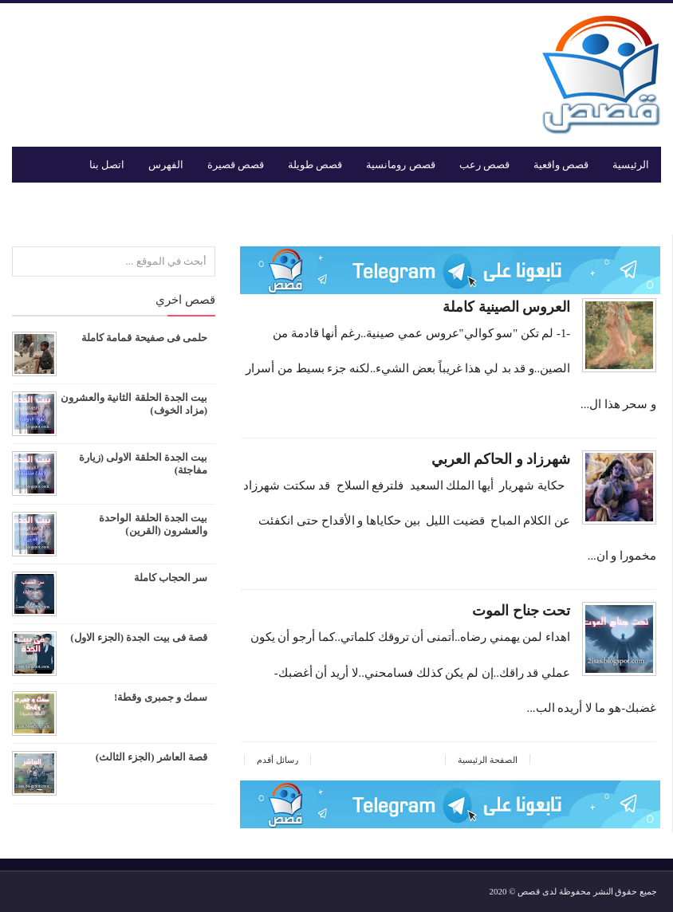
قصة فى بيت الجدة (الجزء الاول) (138, 637)
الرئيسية (630, 165)
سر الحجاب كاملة (171, 578)
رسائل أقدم (277, 760)
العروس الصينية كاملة (494, 307)
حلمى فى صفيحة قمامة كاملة (144, 338)
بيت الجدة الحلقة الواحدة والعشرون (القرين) (153, 524)
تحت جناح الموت (509, 611)
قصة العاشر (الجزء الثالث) (151, 757)
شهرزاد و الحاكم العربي (489, 459)
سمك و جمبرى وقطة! (160, 697)
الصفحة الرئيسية (488, 760)
